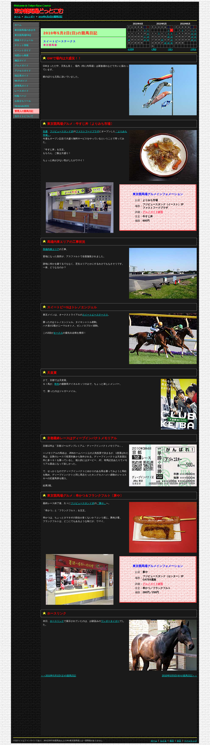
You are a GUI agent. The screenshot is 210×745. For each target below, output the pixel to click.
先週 (45, 131)
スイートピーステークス (59, 41)
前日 (172, 741)
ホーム (17, 16)
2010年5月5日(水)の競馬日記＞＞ (179, 675)
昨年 (57, 384)
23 (171, 40)
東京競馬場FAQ (23, 35)
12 (192, 33)
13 (195, 33)
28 (165, 43)
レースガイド (22, 91)
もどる (163, 741)
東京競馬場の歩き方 (25, 30)
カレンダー (29, 16)
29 (168, 43)
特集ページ (20, 96)
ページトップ (190, 741)
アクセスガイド (23, 70)
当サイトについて (24, 116)
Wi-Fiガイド (21, 80)
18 (148, 36)
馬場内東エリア (51, 249)
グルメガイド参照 (153, 212)
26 (192, 40)
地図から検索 (22, 55)
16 (171, 36)
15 (168, 36)
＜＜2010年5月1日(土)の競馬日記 (58, 675)
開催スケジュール (24, 40)
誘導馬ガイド (22, 85)
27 (195, 40)
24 (145, 40)
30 (171, 43)
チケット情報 (22, 45)
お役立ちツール (23, 101)
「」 (101, 503)
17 (145, 36)
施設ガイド (20, 60)
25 (148, 40)
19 (129, 40)
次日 (179, 741)
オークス (58, 333)
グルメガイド (22, 65)
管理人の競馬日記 (24, 111)
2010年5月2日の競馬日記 (50, 16)
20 (162, 40)
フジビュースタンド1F (62, 131)
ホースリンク (57, 621)
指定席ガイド (22, 75)
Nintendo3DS (22, 106)
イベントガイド (23, 50)
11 (148, 33)
